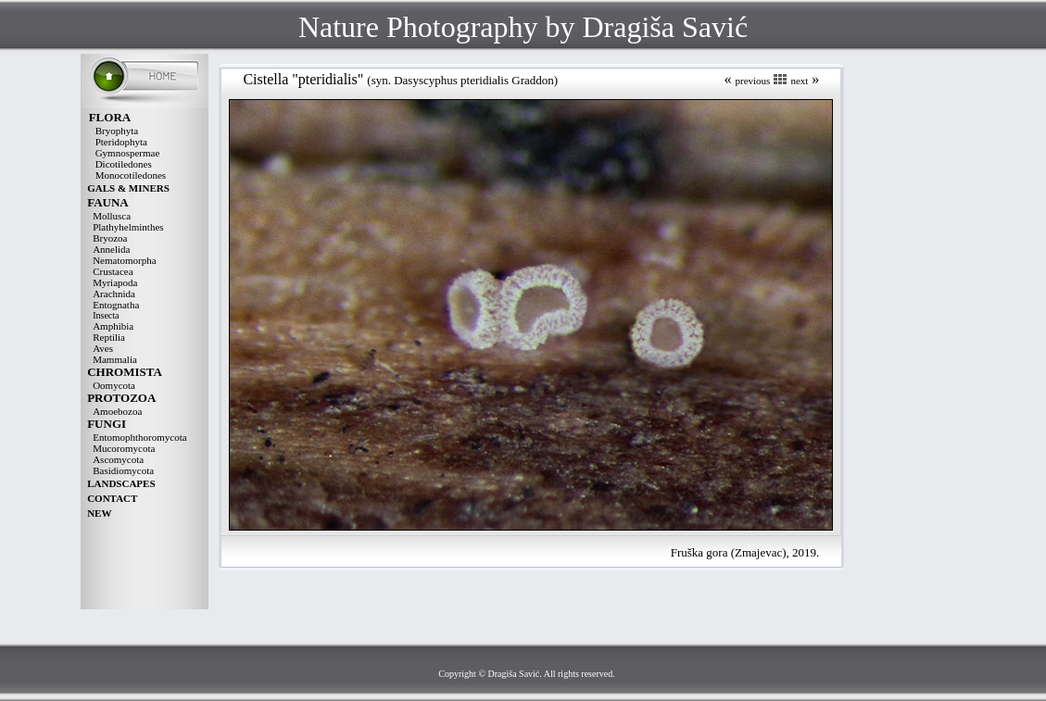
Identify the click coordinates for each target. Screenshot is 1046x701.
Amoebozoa (117, 411)
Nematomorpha (124, 260)
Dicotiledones (123, 163)
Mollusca (112, 215)
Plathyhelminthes (128, 226)
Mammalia (115, 359)
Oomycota (114, 385)
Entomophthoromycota (139, 437)
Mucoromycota (124, 448)
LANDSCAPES (121, 483)
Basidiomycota (123, 470)
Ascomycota (118, 459)
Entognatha (116, 304)
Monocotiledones (130, 175)
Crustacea (112, 271)
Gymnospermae (127, 152)
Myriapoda (115, 282)
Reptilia (109, 337)
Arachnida (114, 293)
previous (752, 80)
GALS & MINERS (128, 188)
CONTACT (112, 498)
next (799, 80)
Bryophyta (116, 130)
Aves (103, 348)
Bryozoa (110, 238)
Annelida (111, 249)
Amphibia (113, 326)
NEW (99, 513)
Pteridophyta (121, 141)
